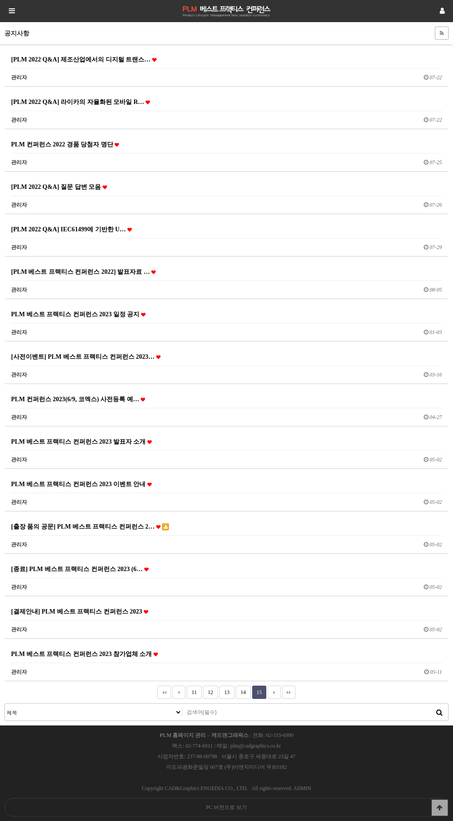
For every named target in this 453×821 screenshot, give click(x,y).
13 (224, 690)
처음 (164, 692)
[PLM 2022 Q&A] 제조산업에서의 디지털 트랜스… (84, 59)
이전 (178, 692)
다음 (274, 692)
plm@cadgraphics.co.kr (255, 746)
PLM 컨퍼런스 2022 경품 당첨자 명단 (65, 144)
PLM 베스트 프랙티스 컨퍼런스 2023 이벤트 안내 (81, 483)
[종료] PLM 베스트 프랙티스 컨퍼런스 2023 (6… (80, 568)
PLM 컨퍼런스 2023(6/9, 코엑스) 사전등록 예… (78, 399)
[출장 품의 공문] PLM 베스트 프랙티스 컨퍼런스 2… (90, 526)
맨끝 (289, 692)
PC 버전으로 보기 (226, 807)
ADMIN (302, 788)
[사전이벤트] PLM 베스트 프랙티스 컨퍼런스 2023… (86, 356)
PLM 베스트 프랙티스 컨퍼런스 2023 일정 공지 (78, 314)
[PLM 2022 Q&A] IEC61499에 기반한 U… (71, 229)
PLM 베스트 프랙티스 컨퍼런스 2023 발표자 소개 (81, 441)
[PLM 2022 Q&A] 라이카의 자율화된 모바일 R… (80, 101)
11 (192, 690)
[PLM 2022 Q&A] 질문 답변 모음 (59, 186)
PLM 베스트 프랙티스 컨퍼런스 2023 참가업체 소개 (84, 653)
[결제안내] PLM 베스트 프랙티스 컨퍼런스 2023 (79, 611)
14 (241, 690)
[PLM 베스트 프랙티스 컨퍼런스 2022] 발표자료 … (83, 271)
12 (208, 690)
